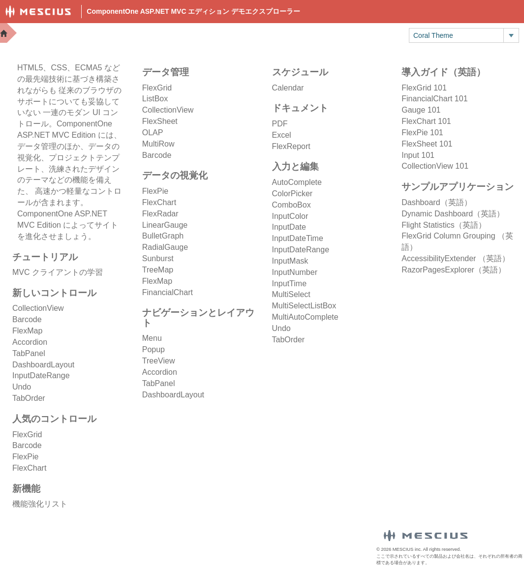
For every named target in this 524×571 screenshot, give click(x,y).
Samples (308, 35)
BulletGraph (163, 236)
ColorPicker (292, 193)
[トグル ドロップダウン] (511, 35)
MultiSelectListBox (304, 305)
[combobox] (456, 35)
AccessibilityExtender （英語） (455, 258)
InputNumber (295, 272)
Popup (153, 349)
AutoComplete (297, 182)
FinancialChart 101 (434, 98)
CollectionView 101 (434, 166)
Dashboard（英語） (436, 202)
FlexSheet (160, 121)
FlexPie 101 (422, 132)
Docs (263, 35)
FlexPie (25, 456)
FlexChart (29, 468)
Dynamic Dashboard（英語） (452, 214)
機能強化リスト (39, 504)
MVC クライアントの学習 (57, 272)
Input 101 (417, 155)
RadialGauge (165, 247)
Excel (281, 135)
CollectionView (38, 308)
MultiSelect (291, 294)
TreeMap (157, 270)
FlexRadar (160, 214)
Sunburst (158, 258)
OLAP (152, 132)
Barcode (27, 319)
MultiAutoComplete (305, 317)
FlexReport (291, 146)
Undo (21, 387)
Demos (224, 35)
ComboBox (291, 205)
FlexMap (27, 331)
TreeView (158, 361)
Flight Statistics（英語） (443, 225)
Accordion (29, 342)
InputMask (290, 261)
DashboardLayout (43, 365)
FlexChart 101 (426, 121)
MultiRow (158, 144)
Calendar (288, 88)
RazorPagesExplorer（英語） (453, 270)
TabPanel (28, 353)
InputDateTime (297, 238)
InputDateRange (41, 375)
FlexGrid (27, 434)
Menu (152, 338)
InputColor (290, 216)
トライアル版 (368, 35)
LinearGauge (165, 225)
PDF (280, 124)
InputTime (289, 283)
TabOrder (28, 398)
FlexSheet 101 (426, 144)
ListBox (155, 98)
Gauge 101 (420, 110)
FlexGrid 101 (424, 88)
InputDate (289, 227)
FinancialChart (167, 292)
